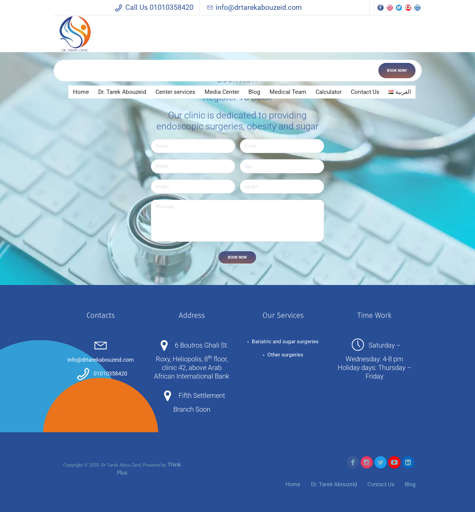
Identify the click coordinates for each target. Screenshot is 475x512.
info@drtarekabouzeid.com (254, 7)
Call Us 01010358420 (159, 7)
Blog (410, 484)
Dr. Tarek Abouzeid (334, 484)
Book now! (397, 70)
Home (293, 484)
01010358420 (110, 373)
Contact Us (380, 484)
